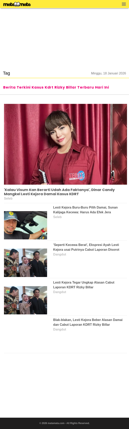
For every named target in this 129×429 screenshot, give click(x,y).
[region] (64, 37)
